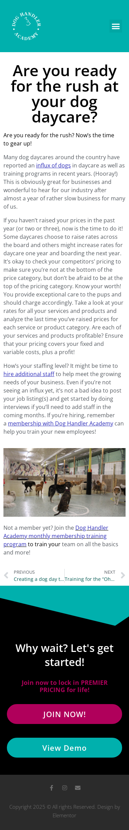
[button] (115, 26)
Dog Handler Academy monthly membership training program (55, 536)
